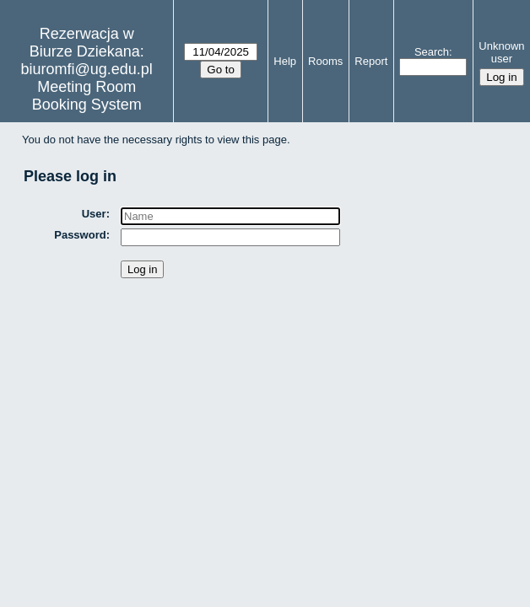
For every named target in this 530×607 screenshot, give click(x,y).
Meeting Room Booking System (87, 95)
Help (284, 61)
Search (431, 52)
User (94, 213)
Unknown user (501, 52)
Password (79, 234)
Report (370, 61)
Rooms (325, 61)
